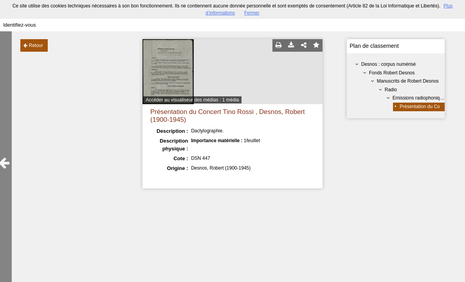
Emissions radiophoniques (420, 98)
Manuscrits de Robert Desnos (408, 81)
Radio (391, 89)
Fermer (252, 13)
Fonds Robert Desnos (392, 73)
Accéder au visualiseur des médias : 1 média (192, 100)
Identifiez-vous (19, 25)
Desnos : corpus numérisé (388, 64)
